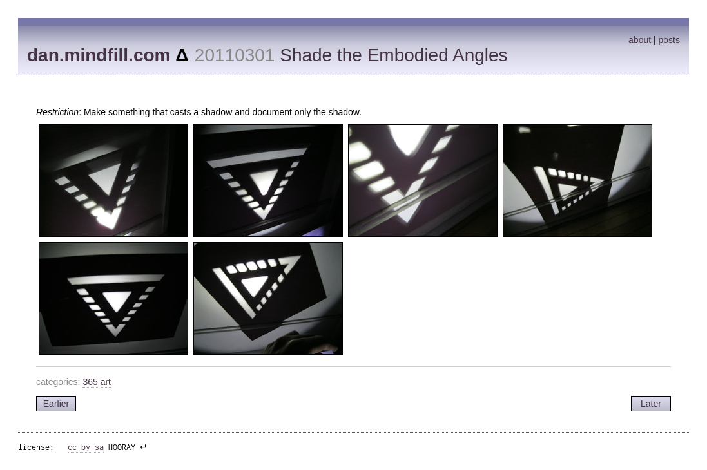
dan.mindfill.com (98, 55)
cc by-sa (86, 447)
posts (669, 40)
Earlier (56, 404)
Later (651, 404)
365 (89, 382)
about (639, 40)
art (106, 382)
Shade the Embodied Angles (393, 55)
